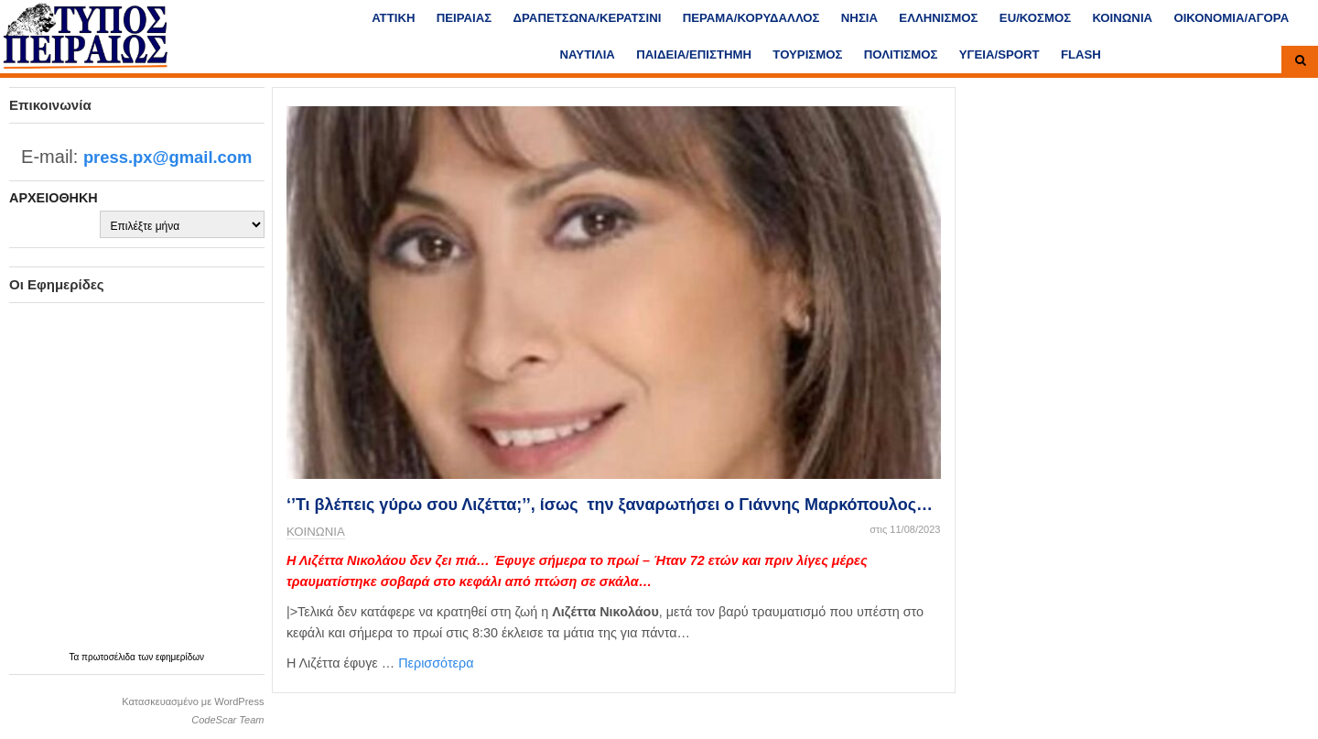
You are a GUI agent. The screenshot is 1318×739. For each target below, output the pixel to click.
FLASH (1081, 54)
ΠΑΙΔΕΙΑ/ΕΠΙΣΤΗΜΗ (693, 54)
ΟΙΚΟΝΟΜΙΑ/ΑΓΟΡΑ (1231, 18)
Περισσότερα (435, 663)
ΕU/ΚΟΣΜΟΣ (1035, 18)
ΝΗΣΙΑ (859, 18)
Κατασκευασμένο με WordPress (193, 701)
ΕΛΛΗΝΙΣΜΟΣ (938, 18)
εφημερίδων (180, 657)
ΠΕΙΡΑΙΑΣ (464, 18)
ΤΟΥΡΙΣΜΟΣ (807, 54)
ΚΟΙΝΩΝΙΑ (1122, 18)
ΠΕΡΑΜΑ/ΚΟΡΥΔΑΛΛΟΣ (751, 18)
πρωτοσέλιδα (109, 657)
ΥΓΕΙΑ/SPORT (999, 54)
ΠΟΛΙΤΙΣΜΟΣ (901, 54)
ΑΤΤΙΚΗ (393, 18)
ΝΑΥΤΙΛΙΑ (586, 54)
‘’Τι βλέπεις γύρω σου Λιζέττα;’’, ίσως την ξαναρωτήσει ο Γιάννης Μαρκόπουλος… (609, 504)
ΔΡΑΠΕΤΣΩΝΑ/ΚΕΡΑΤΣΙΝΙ (587, 18)
